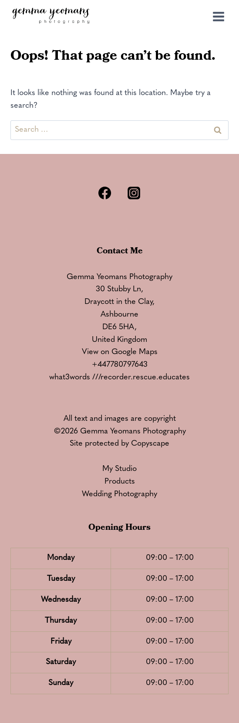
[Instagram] (134, 192)
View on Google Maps (120, 352)
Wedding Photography (119, 494)
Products (119, 481)
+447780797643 (120, 365)
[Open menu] (218, 16)
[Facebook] (105, 192)
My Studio (119, 469)
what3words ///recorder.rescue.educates (119, 377)
